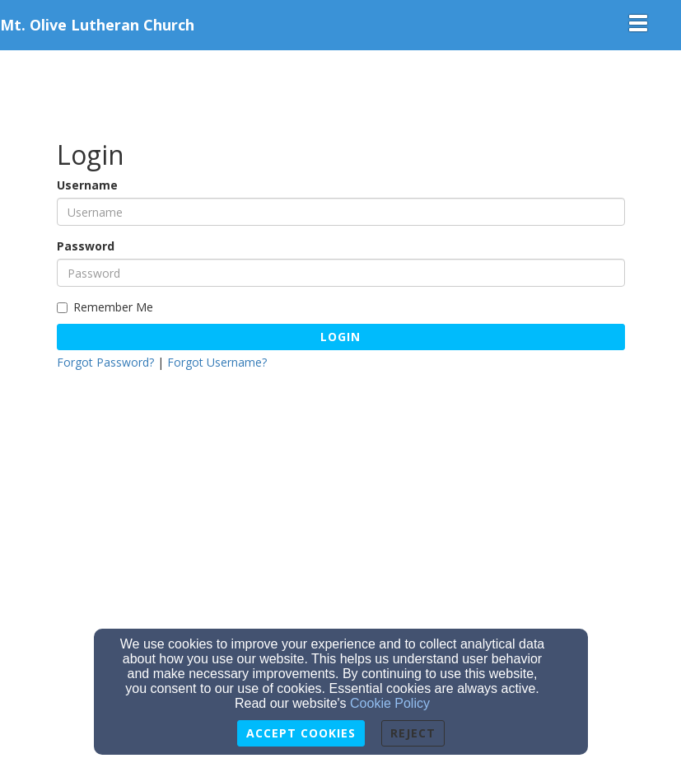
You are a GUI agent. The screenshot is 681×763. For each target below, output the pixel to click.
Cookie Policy (390, 703)
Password (85, 246)
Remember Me (105, 307)
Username (87, 185)
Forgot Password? (105, 362)
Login (340, 336)
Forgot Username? (217, 362)
